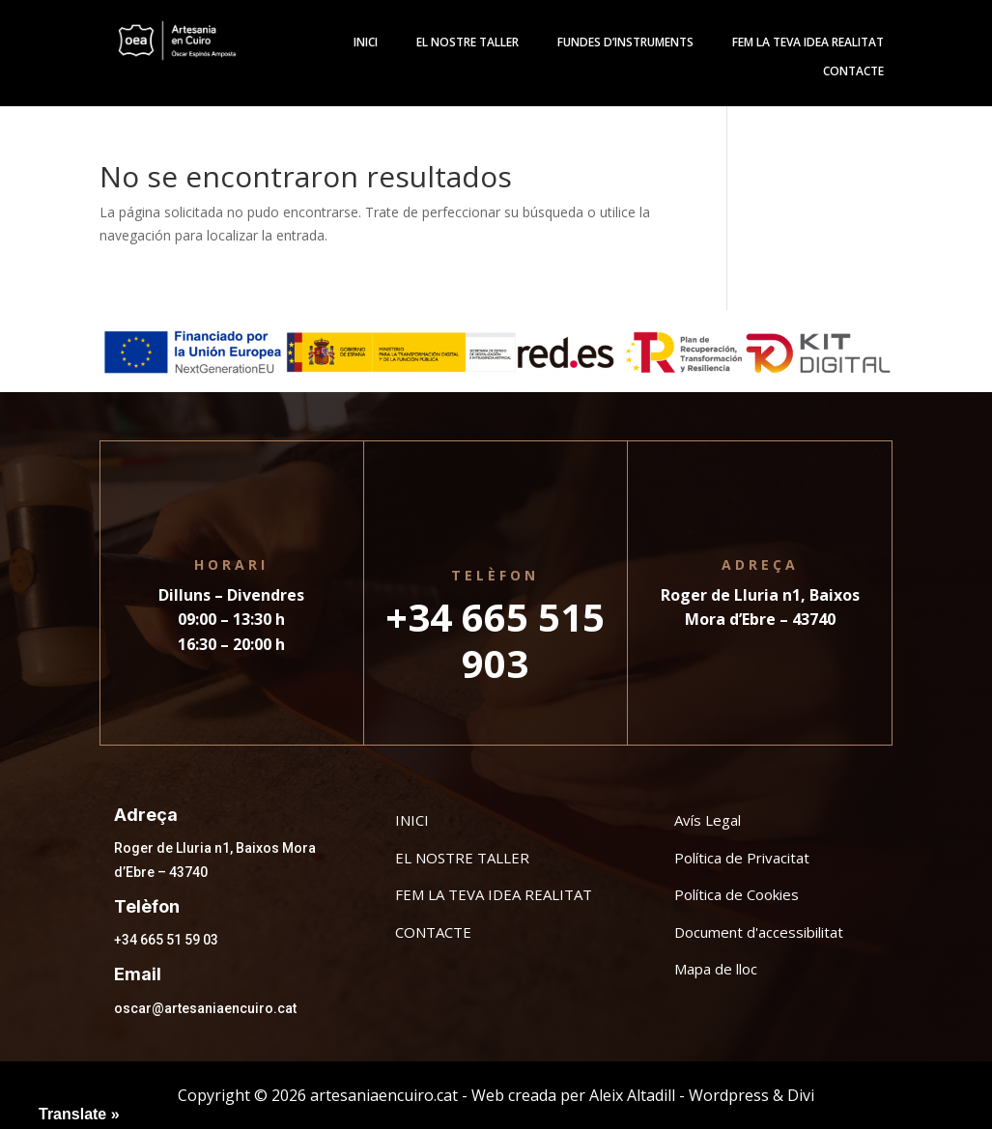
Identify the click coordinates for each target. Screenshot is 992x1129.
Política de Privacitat (741, 857)
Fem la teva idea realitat (808, 43)
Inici (366, 43)
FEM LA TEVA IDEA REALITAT (493, 894)
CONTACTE (433, 932)
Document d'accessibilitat (758, 932)
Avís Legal (707, 820)
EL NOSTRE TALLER (462, 857)
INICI (412, 820)
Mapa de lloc (715, 968)
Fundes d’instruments (625, 43)
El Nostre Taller (467, 43)
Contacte (853, 72)
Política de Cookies (736, 894)
